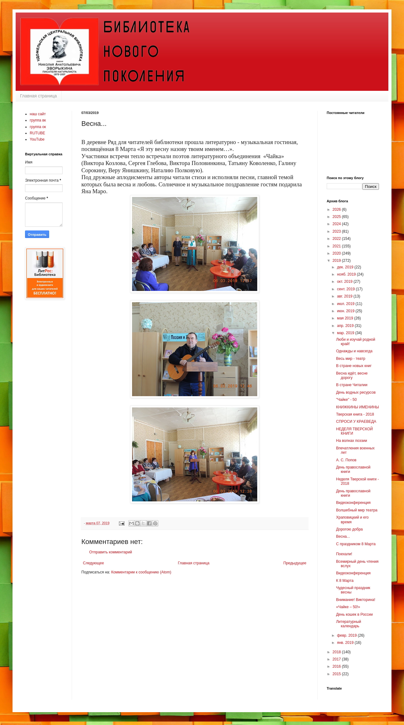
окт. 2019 (345, 281)
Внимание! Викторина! (355, 600)
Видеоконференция (353, 502)
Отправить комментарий (110, 552)
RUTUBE (37, 133)
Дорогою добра (349, 529)
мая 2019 (345, 318)
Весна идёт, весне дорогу (352, 375)
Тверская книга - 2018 (355, 414)
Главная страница (38, 95)
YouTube (37, 139)
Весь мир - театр (350, 358)
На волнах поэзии (351, 440)
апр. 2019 (346, 326)
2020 (337, 253)
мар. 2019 (346, 333)
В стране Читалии (351, 385)
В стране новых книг (353, 366)
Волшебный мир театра (356, 510)
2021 (337, 246)
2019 (337, 260)
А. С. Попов (346, 460)
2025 (337, 217)
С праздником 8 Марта (356, 544)
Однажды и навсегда (354, 351)
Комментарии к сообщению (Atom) (141, 572)
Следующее (93, 563)
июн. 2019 (346, 311)
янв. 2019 (346, 642)
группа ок (38, 127)
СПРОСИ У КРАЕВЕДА (356, 421)
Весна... (343, 536)
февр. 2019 (347, 635)
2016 (337, 666)
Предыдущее (295, 563)
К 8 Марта (345, 580)
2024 (337, 224)
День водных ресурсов (356, 392)
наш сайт (38, 114)
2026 (337, 209)
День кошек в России (354, 614)
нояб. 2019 (347, 274)
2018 (337, 652)
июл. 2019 (346, 304)
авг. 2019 (345, 296)
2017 (337, 659)
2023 (337, 231)
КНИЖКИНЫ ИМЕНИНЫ (357, 407)
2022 (337, 238)
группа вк (38, 120)
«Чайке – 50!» (348, 607)
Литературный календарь (348, 623)
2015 (337, 674)
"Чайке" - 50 (346, 399)
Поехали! (344, 554)
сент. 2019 (346, 289)
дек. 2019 (346, 267)
